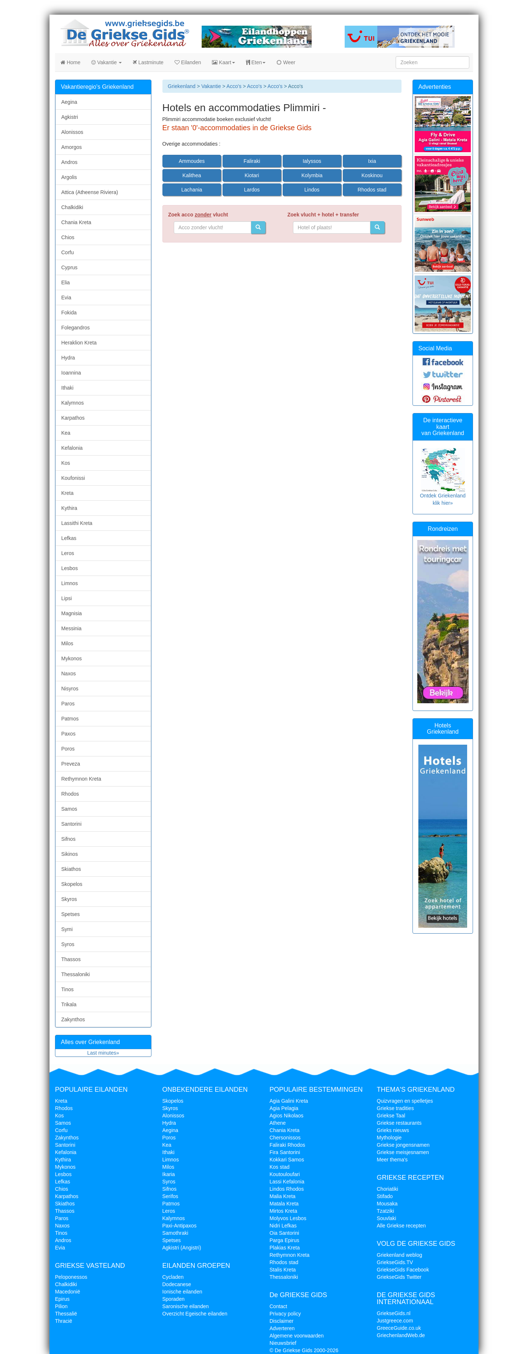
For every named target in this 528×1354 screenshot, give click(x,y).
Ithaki (67, 388)
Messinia (71, 628)
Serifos (170, 1196)
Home (70, 62)
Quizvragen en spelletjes (405, 1101)
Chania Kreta (76, 222)
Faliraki (251, 161)
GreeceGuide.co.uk (399, 1328)
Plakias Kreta (285, 1248)
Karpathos (73, 418)
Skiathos (71, 869)
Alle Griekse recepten (401, 1226)
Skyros (69, 899)
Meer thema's (392, 1160)
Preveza (70, 764)
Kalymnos (72, 403)
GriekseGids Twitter (399, 1277)
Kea (65, 433)
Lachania (191, 190)
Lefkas (68, 538)
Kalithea (192, 175)
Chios (67, 237)
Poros (68, 749)
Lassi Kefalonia (287, 1182)
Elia (65, 282)
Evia (66, 297)
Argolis (69, 177)
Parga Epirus (284, 1240)
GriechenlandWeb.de (401, 1335)
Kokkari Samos (287, 1160)
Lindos (311, 190)
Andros (69, 162)
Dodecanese (176, 1284)
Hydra (68, 358)
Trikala (69, 1004)
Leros (67, 553)
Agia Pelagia (284, 1108)
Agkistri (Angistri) (181, 1248)
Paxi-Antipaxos (179, 1226)
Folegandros (75, 328)
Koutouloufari (285, 1174)
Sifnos (68, 839)
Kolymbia (312, 175)
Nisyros (69, 688)
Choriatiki (387, 1189)
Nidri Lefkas (283, 1226)
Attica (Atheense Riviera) (89, 192)
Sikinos (69, 854)
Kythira (69, 508)
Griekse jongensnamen (403, 1145)
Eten (256, 62)
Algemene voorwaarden (297, 1336)
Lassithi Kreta (76, 523)
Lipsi (66, 598)
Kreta (67, 493)
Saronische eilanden (185, 1306)
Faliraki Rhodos (287, 1145)
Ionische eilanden (182, 1292)
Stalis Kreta (283, 1270)
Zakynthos (73, 1019)
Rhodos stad (372, 190)
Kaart (223, 62)
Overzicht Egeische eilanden (194, 1314)
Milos (67, 643)
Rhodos (70, 794)
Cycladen (173, 1277)
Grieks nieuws (393, 1130)
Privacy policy (285, 1314)
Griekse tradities (395, 1108)
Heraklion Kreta (79, 343)
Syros (67, 944)
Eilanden (188, 62)
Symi (67, 929)
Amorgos (71, 147)
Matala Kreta (284, 1204)
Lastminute (148, 62)
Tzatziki (385, 1211)
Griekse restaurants (399, 1123)
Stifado (385, 1196)
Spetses (70, 914)
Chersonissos (285, 1138)
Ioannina (71, 373)
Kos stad (279, 1167)
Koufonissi (73, 478)
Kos (65, 463)
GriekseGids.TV (395, 1262)
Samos (69, 809)
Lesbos (69, 568)
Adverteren (282, 1328)
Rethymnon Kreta (81, 779)
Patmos (69, 719)
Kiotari (252, 175)
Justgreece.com (395, 1321)
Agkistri (69, 117)
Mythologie (389, 1138)
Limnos (69, 583)
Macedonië (67, 1292)
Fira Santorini (285, 1152)
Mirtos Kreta (283, 1211)
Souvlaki (386, 1218)
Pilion (61, 1306)
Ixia (372, 161)
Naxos (68, 673)
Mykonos (71, 658)
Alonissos (72, 132)
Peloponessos (71, 1277)
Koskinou (372, 175)
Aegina (69, 102)
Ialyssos (311, 161)
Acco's (234, 86)
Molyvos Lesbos (288, 1218)
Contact (278, 1306)
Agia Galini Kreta (289, 1101)
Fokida (69, 312)
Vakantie (106, 62)
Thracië (63, 1321)
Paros (68, 704)
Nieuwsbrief (283, 1343)
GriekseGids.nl (394, 1313)
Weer (285, 62)
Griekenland (182, 86)
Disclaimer (281, 1321)
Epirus (62, 1299)
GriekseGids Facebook (403, 1270)
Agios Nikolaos (287, 1115)
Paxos (68, 734)
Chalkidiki (72, 207)
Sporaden (173, 1299)
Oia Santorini (284, 1233)
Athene (278, 1123)
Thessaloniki (75, 974)
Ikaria (168, 1174)
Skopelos (71, 884)
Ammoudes (192, 161)
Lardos (252, 190)
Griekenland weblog (399, 1255)
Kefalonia (71, 448)
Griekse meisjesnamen (403, 1152)
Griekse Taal (391, 1115)
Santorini (71, 824)
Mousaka (387, 1204)
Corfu (67, 252)
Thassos (71, 959)
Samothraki (175, 1233)
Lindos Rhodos (287, 1189)
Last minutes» (103, 1053)
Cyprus (69, 267)
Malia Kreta (283, 1196)
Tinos (67, 989)
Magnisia (71, 613)
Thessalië (66, 1314)
